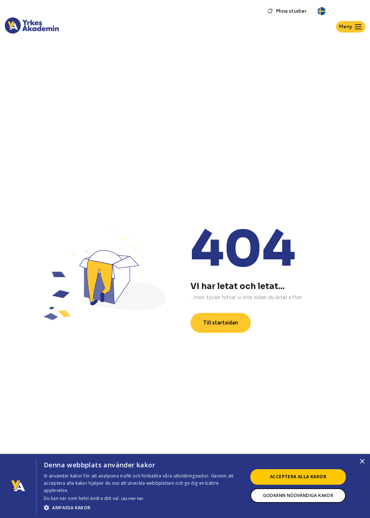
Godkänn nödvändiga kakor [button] (298, 495)
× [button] (362, 461)
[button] (143, 508)
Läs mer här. (132, 498)
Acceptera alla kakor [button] (298, 477)
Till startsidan (220, 322)
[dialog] (185, 486)
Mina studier (291, 11)
